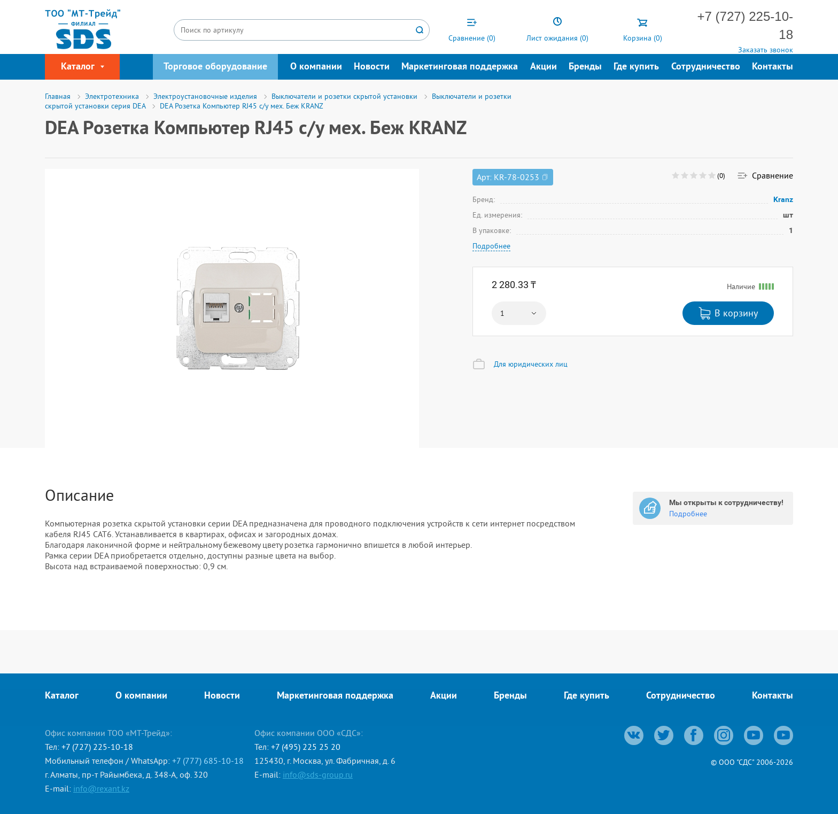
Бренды (585, 67)
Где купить (636, 67)
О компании (316, 67)
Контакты (772, 67)
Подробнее (491, 246)
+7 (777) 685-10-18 (208, 760)
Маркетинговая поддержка (459, 67)
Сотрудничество (705, 67)
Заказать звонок (765, 50)
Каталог (62, 696)
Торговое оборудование (215, 67)
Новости (372, 67)
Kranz (783, 199)
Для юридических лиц (531, 364)
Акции (543, 67)
